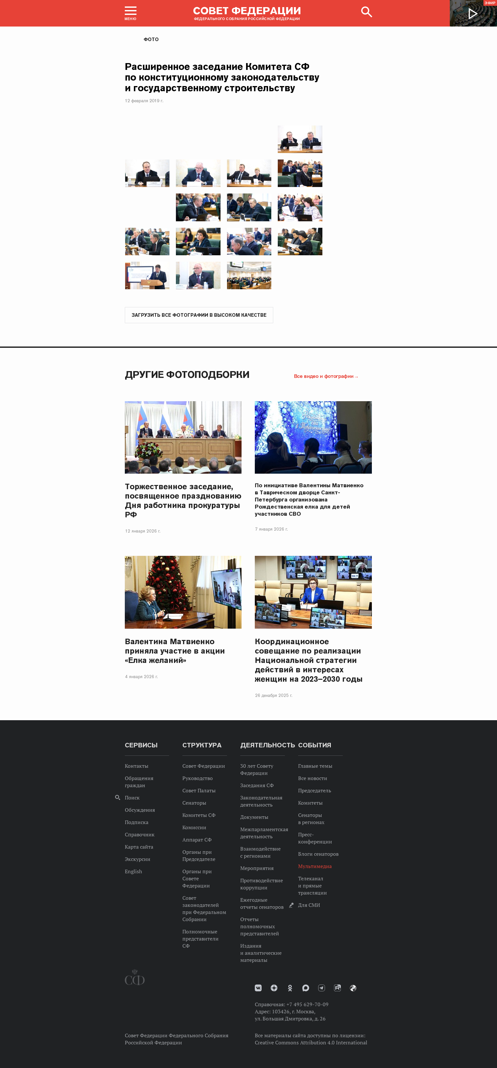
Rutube (337, 988)
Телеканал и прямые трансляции (312, 885)
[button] (130, 13)
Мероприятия (257, 868)
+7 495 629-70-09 (307, 1004)
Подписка (136, 822)
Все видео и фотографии (323, 376)
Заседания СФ (257, 785)
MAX (305, 988)
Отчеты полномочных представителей (259, 926)
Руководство (197, 778)
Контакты (136, 766)
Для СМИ (309, 905)
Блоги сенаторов (318, 854)
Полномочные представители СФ (200, 939)
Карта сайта (139, 847)
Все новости (312, 778)
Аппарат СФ (197, 840)
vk (258, 988)
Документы (254, 817)
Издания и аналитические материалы (261, 953)
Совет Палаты (199, 790)
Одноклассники (290, 988)
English (133, 871)
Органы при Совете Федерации (197, 878)
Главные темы (315, 766)
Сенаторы (194, 803)
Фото (151, 39)
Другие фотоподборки (187, 375)
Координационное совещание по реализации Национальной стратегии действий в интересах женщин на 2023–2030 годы (308, 660)
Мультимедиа (315, 866)
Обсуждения (140, 810)
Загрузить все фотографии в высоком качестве (199, 315)
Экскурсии (137, 859)
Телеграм (321, 988)
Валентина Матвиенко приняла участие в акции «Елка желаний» (175, 651)
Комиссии (194, 827)
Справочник (140, 834)
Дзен (274, 988)
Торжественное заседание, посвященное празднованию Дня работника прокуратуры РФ (183, 501)
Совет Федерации (203, 766)
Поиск (132, 798)
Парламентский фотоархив (353, 988)
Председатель (314, 790)
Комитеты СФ (199, 815)
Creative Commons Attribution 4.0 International (311, 1043)
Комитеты (310, 803)
